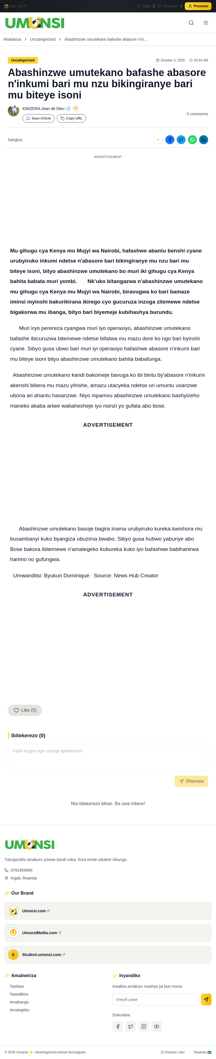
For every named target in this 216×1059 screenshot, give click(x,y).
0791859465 (18, 870)
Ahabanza (12, 39)
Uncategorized (42, 39)
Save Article (38, 118)
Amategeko (17, 1010)
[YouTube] (156, 1026)
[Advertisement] (108, 199)
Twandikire (16, 994)
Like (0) (25, 710)
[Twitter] (130, 1026)
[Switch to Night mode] (143, 6)
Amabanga (16, 1002)
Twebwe (14, 986)
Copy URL (71, 118)
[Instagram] (143, 1026)
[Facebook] (117, 1026)
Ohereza (191, 781)
